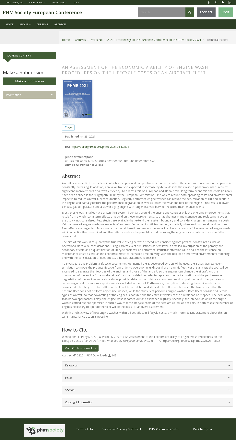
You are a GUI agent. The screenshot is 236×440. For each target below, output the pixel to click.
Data (76, 2)
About (25, 24)
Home (10, 24)
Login (225, 12)
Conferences (36, 2)
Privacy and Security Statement (121, 429)
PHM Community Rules (164, 429)
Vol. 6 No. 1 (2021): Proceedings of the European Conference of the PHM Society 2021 (146, 40)
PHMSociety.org (14, 2)
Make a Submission (29, 81)
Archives (60, 24)
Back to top (202, 429)
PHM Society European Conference (42, 12)
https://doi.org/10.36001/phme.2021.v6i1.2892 (100, 146)
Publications (58, 2)
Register (206, 12)
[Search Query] (161, 12)
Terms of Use (85, 429)
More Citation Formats (80, 348)
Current (42, 24)
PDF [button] (69, 127)
